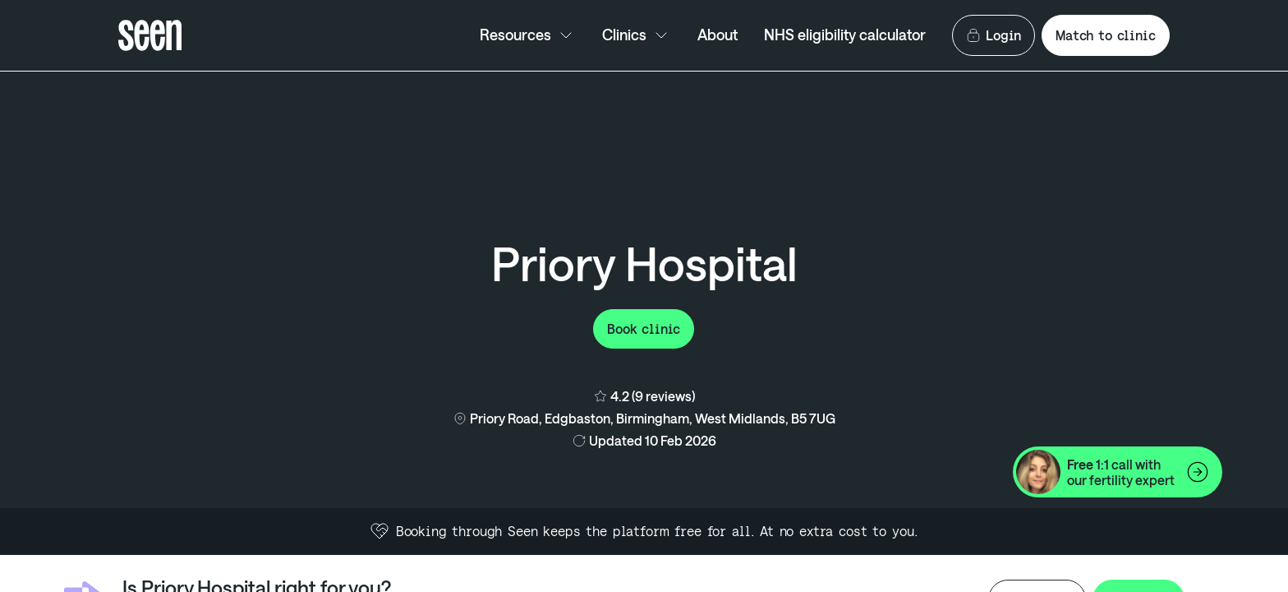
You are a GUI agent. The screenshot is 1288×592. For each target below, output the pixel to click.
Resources (528, 35)
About (717, 34)
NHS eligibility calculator (845, 34)
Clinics (636, 35)
